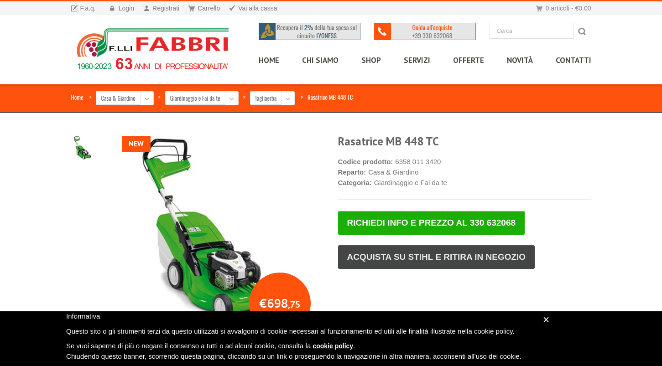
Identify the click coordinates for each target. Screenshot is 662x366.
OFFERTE (465, 60)
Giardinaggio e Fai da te (195, 98)
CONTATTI (571, 60)
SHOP (368, 60)
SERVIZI (414, 60)
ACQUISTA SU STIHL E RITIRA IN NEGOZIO (436, 257)
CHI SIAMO (317, 60)
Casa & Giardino (118, 98)
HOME (266, 60)
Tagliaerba (266, 98)
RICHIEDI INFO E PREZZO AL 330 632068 (431, 222)
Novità (517, 60)
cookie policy (333, 346)
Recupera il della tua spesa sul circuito (315, 31)
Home (77, 97)
